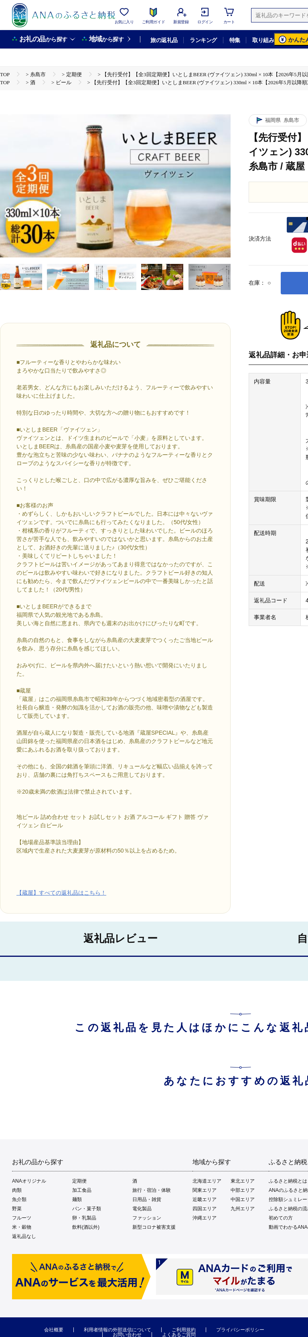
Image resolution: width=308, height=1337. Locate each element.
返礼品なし (24, 1236)
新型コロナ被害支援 (154, 1227)
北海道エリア (206, 1181)
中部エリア (243, 1190)
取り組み (263, 40)
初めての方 (281, 1218)
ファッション (146, 1218)
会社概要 (53, 1330)
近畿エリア (204, 1199)
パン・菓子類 (86, 1208)
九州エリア (243, 1208)
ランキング (203, 40)
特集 (234, 40)
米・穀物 (21, 1227)
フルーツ (21, 1218)
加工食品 (81, 1190)
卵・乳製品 (84, 1218)
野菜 (17, 1208)
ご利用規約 (184, 1330)
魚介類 (19, 1199)
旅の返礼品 (163, 40)
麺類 (77, 1199)
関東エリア (204, 1190)
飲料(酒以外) (85, 1227)
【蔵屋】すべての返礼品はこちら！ (61, 892)
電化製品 (142, 1208)
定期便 (79, 1181)
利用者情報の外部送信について (117, 1330)
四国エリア (204, 1208)
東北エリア (243, 1181)
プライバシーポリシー (240, 1330)
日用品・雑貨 (146, 1199)
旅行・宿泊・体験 (151, 1190)
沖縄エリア (204, 1218)
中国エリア (243, 1199)
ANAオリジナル (29, 1181)
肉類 (17, 1190)
